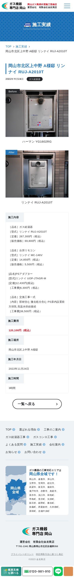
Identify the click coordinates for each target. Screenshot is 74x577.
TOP (8, 429)
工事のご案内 (52, 429)
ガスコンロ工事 (43, 437)
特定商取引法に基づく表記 (49, 554)
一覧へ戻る (26, 404)
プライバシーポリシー (22, 554)
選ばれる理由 (27, 429)
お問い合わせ (33, 452)
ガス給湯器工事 (16, 437)
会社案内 (55, 444)
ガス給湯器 (34, 79)
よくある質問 (14, 444)
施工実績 (36, 444)
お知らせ (11, 452)
